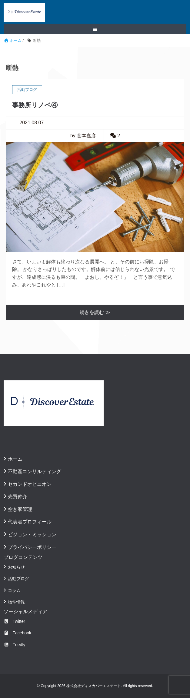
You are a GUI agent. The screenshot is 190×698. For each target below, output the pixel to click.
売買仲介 (17, 496)
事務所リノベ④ (35, 105)
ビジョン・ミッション (32, 534)
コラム (14, 590)
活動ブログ (18, 578)
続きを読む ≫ (95, 312)
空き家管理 (20, 509)
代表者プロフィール (30, 521)
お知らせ (16, 567)
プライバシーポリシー (32, 547)
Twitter (14, 621)
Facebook (17, 632)
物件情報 (16, 601)
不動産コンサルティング (34, 471)
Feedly (14, 644)
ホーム (15, 459)
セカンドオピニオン (30, 484)
